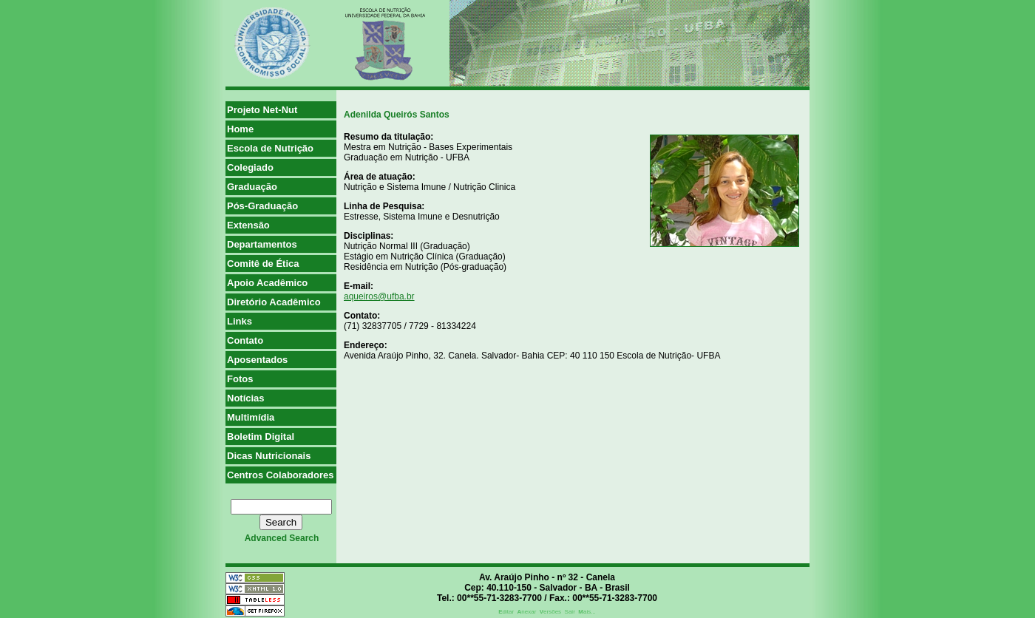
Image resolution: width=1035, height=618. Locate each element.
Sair (570, 611)
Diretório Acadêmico (274, 302)
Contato (245, 340)
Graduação (252, 186)
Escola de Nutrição (270, 148)
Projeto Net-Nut (262, 109)
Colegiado (250, 167)
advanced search (282, 538)
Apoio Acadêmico (267, 282)
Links (239, 321)
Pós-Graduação (262, 205)
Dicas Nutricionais (268, 455)
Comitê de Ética (263, 263)
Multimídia (250, 417)
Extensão (248, 225)
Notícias (246, 398)
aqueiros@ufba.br (379, 296)
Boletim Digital (260, 436)
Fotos (240, 378)
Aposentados (257, 359)
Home (240, 129)
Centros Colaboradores (280, 475)
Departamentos (262, 244)
